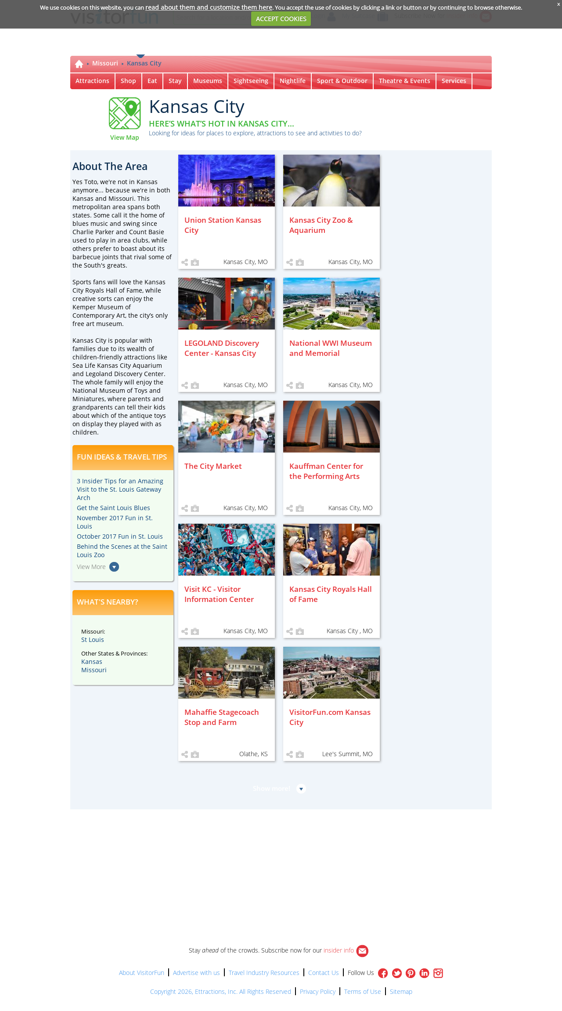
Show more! (271, 788)
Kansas (91, 661)
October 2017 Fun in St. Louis (120, 536)
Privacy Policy (317, 991)
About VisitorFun (141, 972)
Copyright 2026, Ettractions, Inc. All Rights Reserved (220, 991)
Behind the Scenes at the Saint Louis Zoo (122, 550)
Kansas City (144, 63)
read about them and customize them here (208, 7)
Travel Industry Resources (264, 972)
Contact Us (323, 972)
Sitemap (401, 991)
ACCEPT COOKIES (281, 18)
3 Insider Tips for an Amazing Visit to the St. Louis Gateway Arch (120, 489)
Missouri (105, 63)
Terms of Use (362, 991)
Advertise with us (196, 972)
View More (91, 566)
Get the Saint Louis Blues (113, 508)
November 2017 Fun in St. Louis (115, 522)
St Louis (92, 639)
